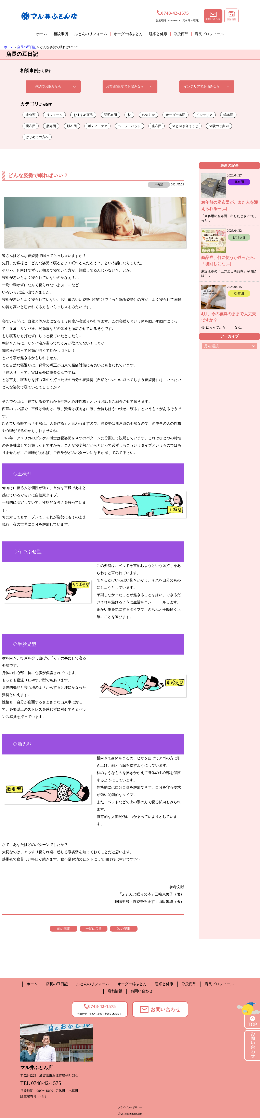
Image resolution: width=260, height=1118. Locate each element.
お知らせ (148, 115)
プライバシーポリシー (130, 1107)
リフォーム (54, 115)
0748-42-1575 (173, 12)
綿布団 (228, 115)
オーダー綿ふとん (128, 34)
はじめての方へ (37, 137)
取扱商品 (181, 34)
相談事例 (60, 34)
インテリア (204, 115)
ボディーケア (97, 126)
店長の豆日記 (27, 47)
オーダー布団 (175, 115)
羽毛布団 (110, 115)
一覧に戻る (94, 928)
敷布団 (51, 126)
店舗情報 (231, 16)
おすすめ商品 (83, 115)
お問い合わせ (213, 16)
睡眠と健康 (158, 34)
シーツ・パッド (129, 126)
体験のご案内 (219, 126)
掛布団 (31, 126)
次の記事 (123, 928)
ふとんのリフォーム (90, 34)
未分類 (31, 115)
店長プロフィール (209, 34)
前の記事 (63, 928)
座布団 (156, 126)
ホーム (41, 34)
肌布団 (72, 126)
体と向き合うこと (185, 126)
